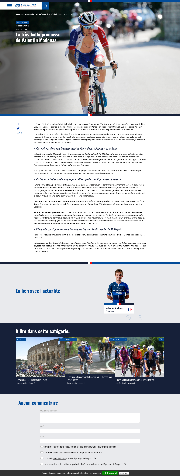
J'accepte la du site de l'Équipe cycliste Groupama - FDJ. (70, 458)
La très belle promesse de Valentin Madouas (38, 37)
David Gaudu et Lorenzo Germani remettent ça (135, 379)
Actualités (29, 14)
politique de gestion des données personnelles (80, 464)
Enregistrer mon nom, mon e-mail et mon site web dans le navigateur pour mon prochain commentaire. (80, 446)
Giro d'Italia (41, 14)
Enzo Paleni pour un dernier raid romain (33, 379)
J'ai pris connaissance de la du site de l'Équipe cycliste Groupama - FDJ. (85, 464)
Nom (42, 426)
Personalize (124, 473)
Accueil (19, 14)
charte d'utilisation (59, 458)
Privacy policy (135, 473)
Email (42, 436)
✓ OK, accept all (110, 473)
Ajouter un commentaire (48, 410)
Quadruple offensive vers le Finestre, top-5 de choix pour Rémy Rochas (89, 378)
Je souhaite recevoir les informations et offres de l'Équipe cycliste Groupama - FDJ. (73, 452)
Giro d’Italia (22, 22)
